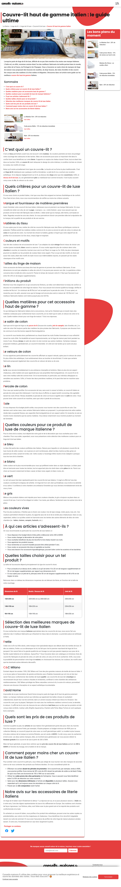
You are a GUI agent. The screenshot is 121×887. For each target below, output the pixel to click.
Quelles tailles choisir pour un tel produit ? (21, 99)
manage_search (117, 3)
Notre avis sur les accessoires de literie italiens (23, 109)
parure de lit (33, 326)
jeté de (58, 326)
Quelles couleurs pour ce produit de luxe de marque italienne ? (28, 94)
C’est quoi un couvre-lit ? (15, 87)
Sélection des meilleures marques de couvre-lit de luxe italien (28, 101)
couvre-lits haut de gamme (21, 75)
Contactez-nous (98, 865)
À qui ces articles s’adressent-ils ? (18, 96)
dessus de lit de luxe (10, 178)
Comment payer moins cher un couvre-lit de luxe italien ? (26, 106)
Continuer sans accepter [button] (10, 879)
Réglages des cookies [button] (90, 877)
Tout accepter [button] (108, 877)
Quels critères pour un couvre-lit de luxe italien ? (23, 89)
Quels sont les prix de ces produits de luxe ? (22, 104)
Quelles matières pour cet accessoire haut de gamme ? (26, 91)
